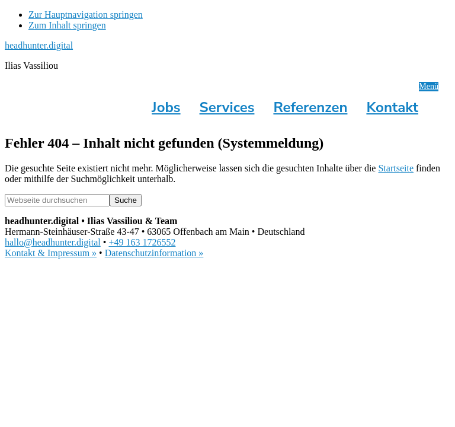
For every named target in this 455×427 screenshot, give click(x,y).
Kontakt (392, 107)
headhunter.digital (39, 45)
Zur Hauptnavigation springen (85, 14)
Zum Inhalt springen (67, 25)
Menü (428, 86)
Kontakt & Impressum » (51, 253)
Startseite (396, 168)
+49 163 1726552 (141, 242)
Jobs (166, 107)
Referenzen (310, 107)
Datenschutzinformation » (154, 253)
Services (227, 107)
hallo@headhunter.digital (53, 242)
